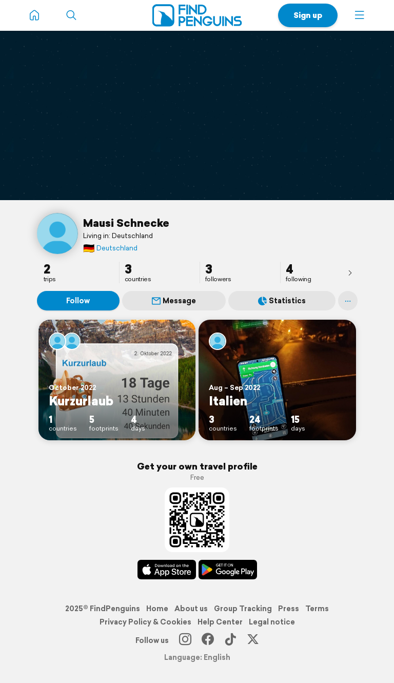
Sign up (307, 15)
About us (191, 608)
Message (174, 301)
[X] (253, 640)
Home (157, 608)
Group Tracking (243, 608)
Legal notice (272, 622)
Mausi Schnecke (126, 222)
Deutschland (110, 248)
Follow (78, 301)
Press (288, 608)
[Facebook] (208, 640)
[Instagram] (185, 640)
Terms (317, 608)
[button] (359, 15)
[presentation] (350, 272)
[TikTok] (230, 640)
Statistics (282, 301)
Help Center (220, 622)
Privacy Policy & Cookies (145, 622)
